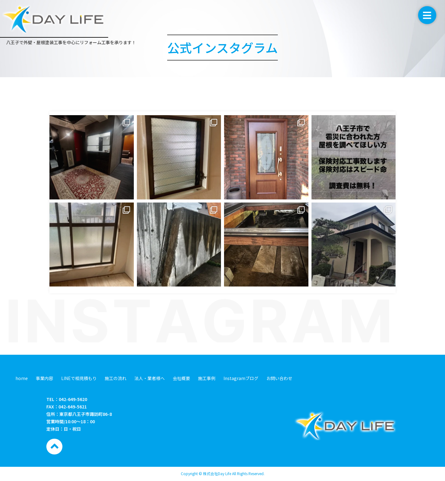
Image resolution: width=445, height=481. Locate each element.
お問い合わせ (279, 378)
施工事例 (206, 378)
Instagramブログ (240, 378)
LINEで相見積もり (79, 378)
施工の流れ (115, 378)
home (21, 378)
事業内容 (44, 378)
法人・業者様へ (149, 378)
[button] (432, 15)
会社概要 (181, 378)
